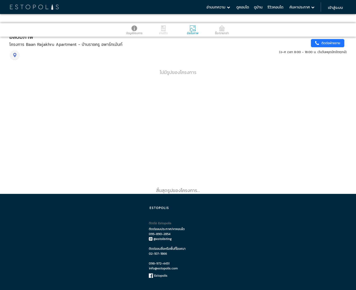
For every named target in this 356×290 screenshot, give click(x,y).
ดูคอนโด (242, 7)
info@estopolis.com (163, 268)
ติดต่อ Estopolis (160, 223)
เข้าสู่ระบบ (335, 7)
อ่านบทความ (218, 7)
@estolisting (160, 238)
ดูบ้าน (258, 7)
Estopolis (158, 275)
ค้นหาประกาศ (301, 7)
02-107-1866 (158, 253)
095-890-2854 (160, 234)
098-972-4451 (159, 263)
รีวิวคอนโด (275, 7)
